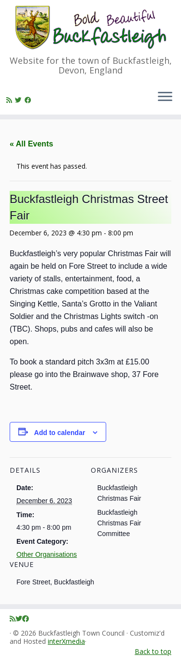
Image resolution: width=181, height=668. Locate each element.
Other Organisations (46, 554)
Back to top (153, 651)
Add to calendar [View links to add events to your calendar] (59, 432)
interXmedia (66, 642)
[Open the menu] (165, 97)
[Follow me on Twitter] (20, 99)
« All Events (31, 144)
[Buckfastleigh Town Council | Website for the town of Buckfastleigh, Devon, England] (90, 28)
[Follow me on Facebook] (29, 99)
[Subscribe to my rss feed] (10, 99)
